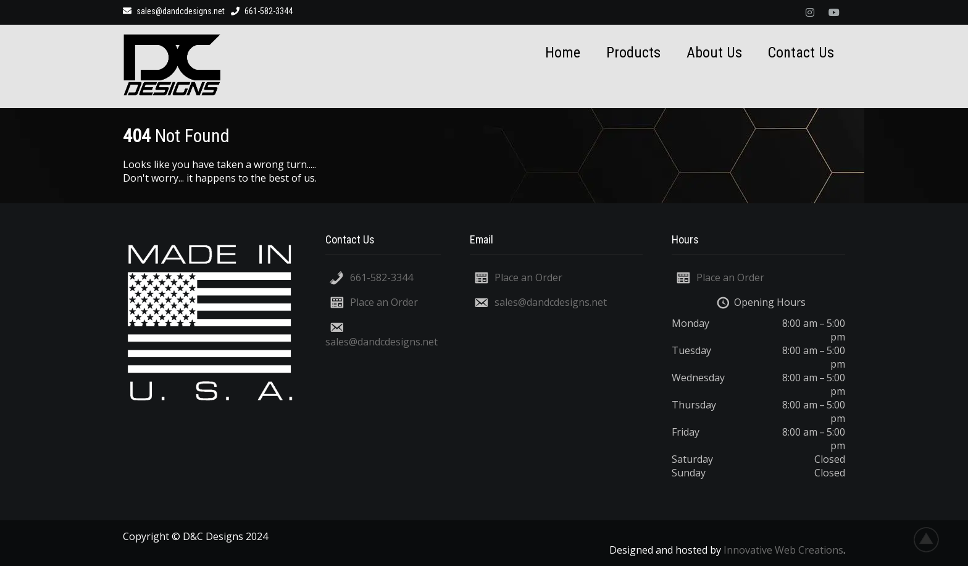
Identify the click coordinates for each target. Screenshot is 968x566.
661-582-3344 (381, 277)
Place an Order (384, 302)
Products (633, 52)
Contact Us (801, 52)
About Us (714, 52)
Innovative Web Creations (783, 550)
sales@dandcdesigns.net (174, 11)
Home (562, 52)
